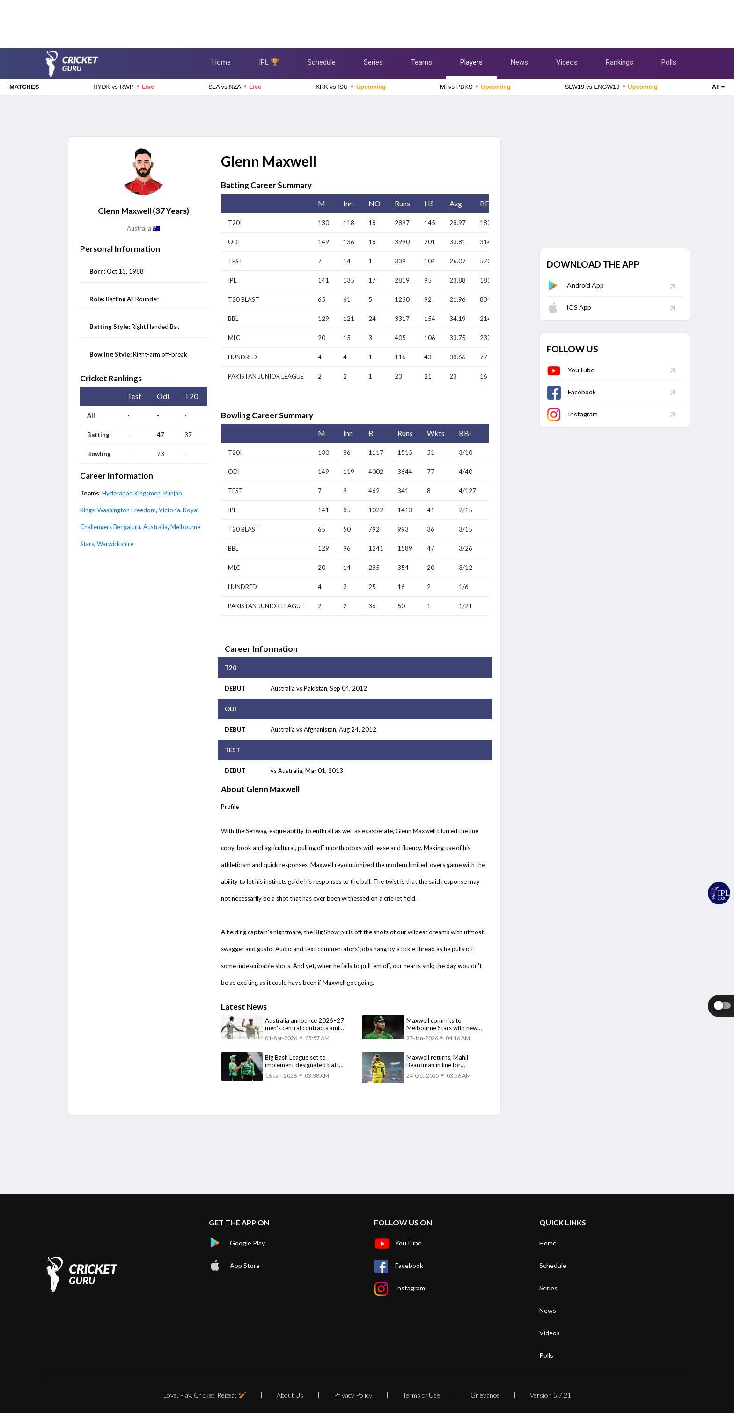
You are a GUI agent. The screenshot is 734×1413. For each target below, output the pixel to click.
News (519, 62)
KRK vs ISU (351, 86)
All (718, 86)
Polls (668, 62)
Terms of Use (421, 1395)
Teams (421, 62)
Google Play (237, 1243)
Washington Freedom (126, 510)
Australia (155, 527)
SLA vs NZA (234, 86)
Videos (567, 62)
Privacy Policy (353, 1395)
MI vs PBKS (475, 86)
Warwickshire (115, 543)
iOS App (569, 307)
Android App (575, 285)
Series (373, 62)
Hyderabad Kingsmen (131, 493)
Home (221, 62)
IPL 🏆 (269, 62)
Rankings (619, 62)
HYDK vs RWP (123, 86)
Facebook (571, 392)
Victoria (169, 510)
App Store (234, 1265)
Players (471, 62)
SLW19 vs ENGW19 (611, 86)
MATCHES (24, 86)
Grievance (484, 1395)
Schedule (322, 62)
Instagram (572, 414)
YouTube (571, 370)
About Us (290, 1395)
